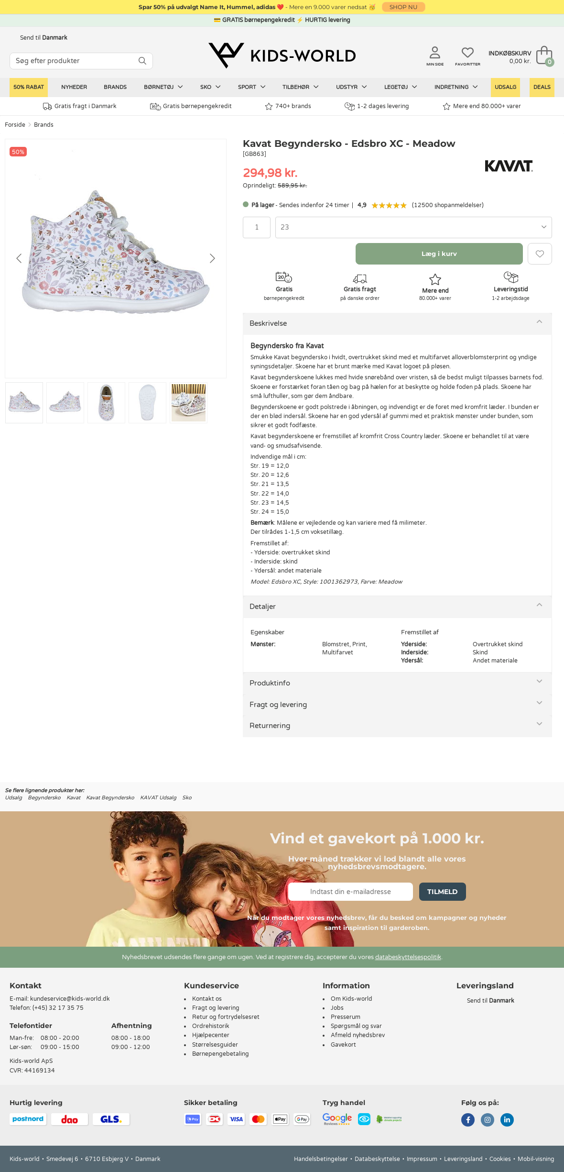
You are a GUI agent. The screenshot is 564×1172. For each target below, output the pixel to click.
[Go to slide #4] (147, 402)
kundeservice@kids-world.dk (70, 998)
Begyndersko (44, 798)
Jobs (337, 1008)
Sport (252, 87)
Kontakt (26, 985)
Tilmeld (442, 891)
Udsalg (505, 87)
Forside (15, 125)
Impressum (422, 1159)
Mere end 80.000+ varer (482, 106)
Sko (210, 87)
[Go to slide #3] (106, 402)
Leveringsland (463, 1159)
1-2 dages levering (377, 106)
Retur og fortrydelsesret (226, 1017)
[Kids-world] (282, 56)
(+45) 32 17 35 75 (58, 1008)
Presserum (345, 1017)
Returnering (269, 725)
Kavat (73, 798)
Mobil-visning (536, 1159)
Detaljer (262, 606)
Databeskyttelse (377, 1159)
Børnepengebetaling (220, 1053)
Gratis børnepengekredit (191, 107)
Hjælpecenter (210, 1035)
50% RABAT (28, 87)
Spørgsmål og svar (356, 1026)
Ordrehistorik (210, 1026)
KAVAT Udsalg (158, 798)
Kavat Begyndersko (110, 798)
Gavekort (343, 1044)
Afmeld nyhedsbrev (358, 1035)
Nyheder (74, 87)
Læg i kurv (439, 253)
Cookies (500, 1159)
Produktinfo (269, 683)
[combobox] (413, 227)
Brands (115, 87)
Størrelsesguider (215, 1044)
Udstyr (351, 87)
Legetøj (400, 87)
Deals (542, 87)
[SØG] (142, 61)
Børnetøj (163, 87)
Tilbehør (300, 87)
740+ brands (288, 106)
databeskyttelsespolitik (408, 957)
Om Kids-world (351, 998)
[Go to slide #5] (188, 402)
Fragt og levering (278, 704)
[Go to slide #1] (24, 402)
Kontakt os (207, 998)
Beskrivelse (268, 323)
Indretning (456, 87)
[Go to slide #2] (65, 402)
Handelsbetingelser (321, 1159)
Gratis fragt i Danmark (80, 106)
